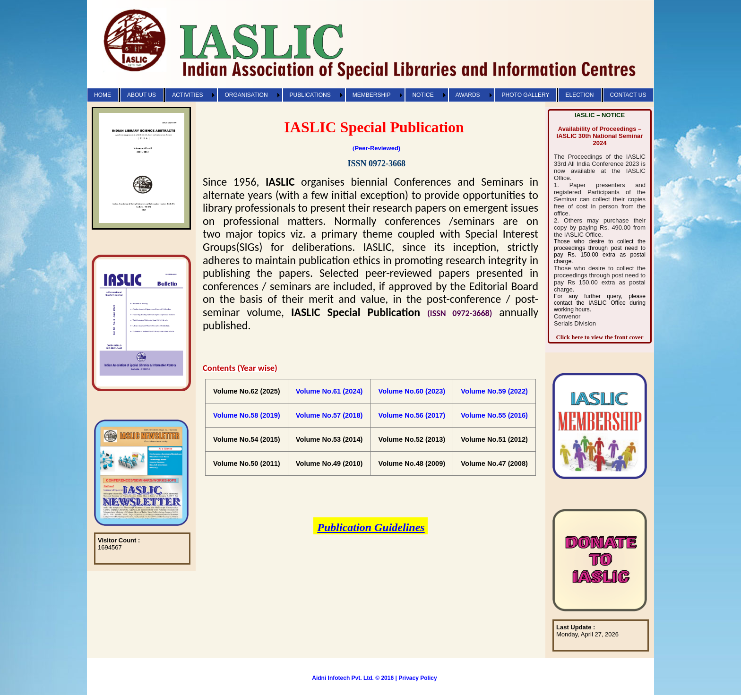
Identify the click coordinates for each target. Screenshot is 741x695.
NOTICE (422, 95)
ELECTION (579, 95)
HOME (102, 95)
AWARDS (468, 95)
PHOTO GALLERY (526, 95)
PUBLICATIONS (310, 95)
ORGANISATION (245, 95)
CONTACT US (628, 95)
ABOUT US (141, 95)
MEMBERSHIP (372, 95)
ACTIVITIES (187, 95)
